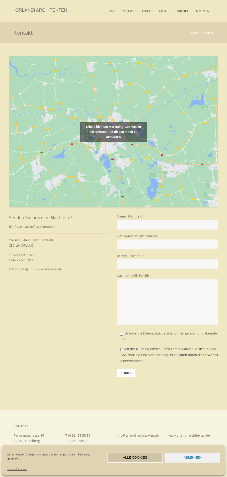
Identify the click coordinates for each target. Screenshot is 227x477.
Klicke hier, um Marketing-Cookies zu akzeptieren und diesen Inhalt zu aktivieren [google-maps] (113, 132)
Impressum (202, 11)
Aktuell (164, 11)
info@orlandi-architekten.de (41, 269)
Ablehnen (193, 457)
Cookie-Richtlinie (17, 469)
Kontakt (182, 11)
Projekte (128, 11)
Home (111, 11)
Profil (146, 11)
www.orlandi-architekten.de (189, 435)
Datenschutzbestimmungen (163, 333)
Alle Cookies (135, 457)
